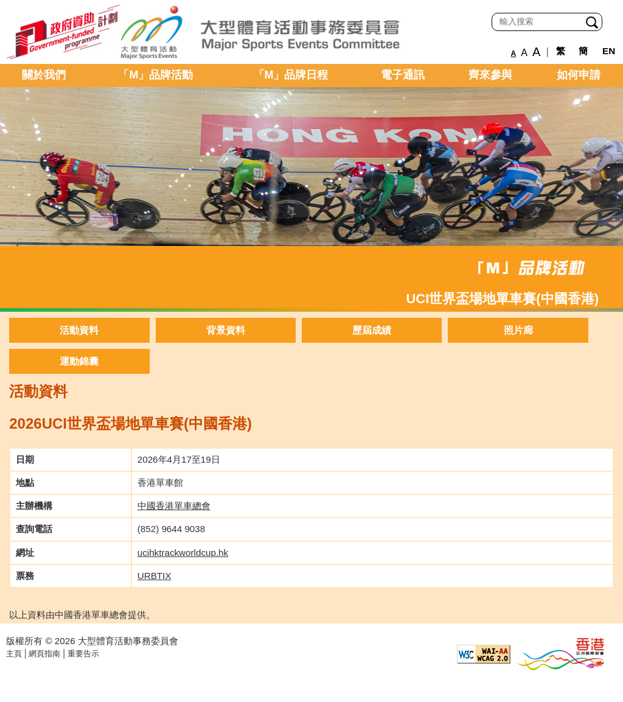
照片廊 (518, 330)
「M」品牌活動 (155, 75)
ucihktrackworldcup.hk (182, 552)
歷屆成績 (371, 330)
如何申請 (578, 75)
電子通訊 (403, 75)
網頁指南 (44, 653)
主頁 (14, 653)
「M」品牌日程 (291, 75)
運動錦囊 (79, 361)
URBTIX (154, 575)
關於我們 (44, 75)
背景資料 (225, 330)
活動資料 (79, 330)
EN (608, 51)
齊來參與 (490, 75)
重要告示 (83, 653)
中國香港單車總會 (174, 505)
